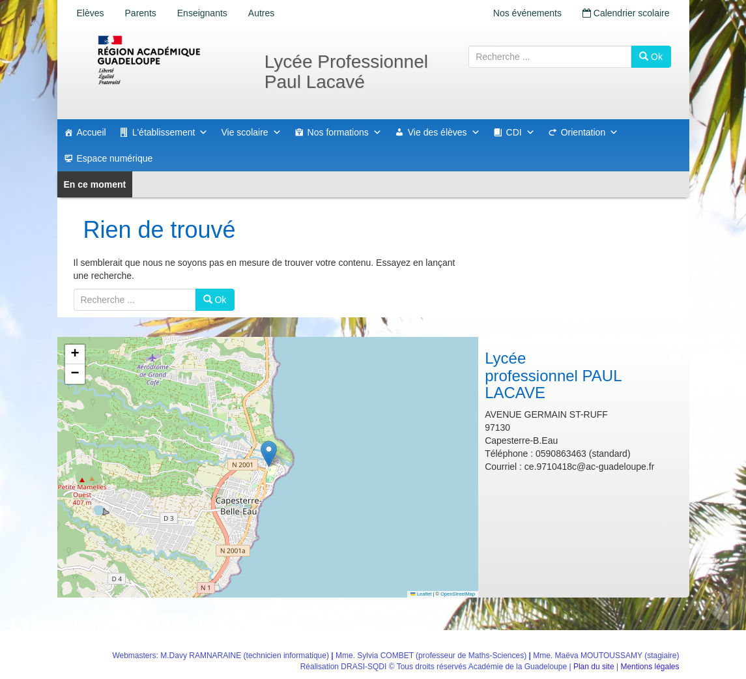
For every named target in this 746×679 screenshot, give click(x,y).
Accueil (91, 132)
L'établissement (170, 132)
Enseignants (202, 13)
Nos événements (527, 13)
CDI (520, 132)
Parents (140, 13)
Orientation (589, 132)
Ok (651, 56)
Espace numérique (115, 158)
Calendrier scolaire (626, 13)
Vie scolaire (251, 132)
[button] (269, 454)
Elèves (90, 13)
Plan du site (593, 666)
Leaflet (420, 594)
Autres (261, 13)
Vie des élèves (444, 132)
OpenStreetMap (457, 594)
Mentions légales (649, 666)
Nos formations (345, 132)
